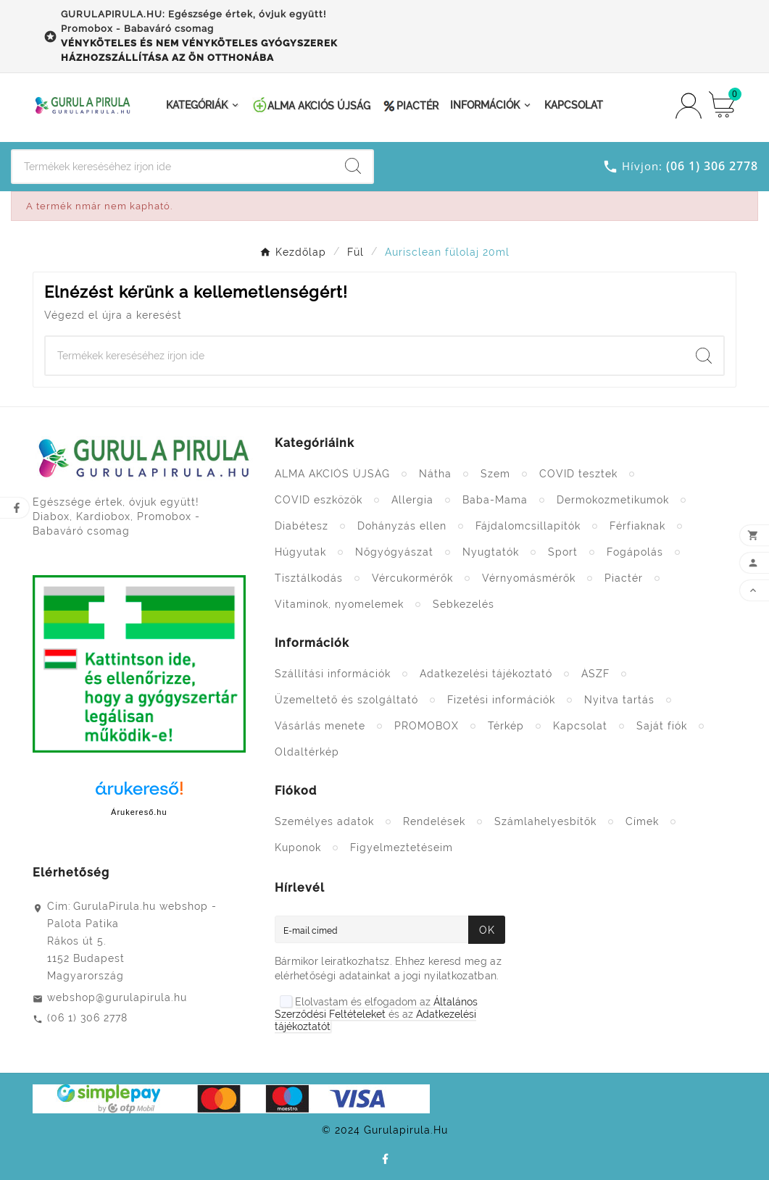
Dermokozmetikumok (613, 500)
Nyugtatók (490, 552)
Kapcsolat (580, 726)
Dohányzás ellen (401, 526)
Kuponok (298, 847)
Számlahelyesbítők (545, 821)
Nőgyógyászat (394, 552)
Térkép (506, 726)
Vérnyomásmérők (528, 578)
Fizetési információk (501, 700)
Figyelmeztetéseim (401, 847)
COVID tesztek (578, 474)
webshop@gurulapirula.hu (117, 997)
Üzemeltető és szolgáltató (346, 700)
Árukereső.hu (139, 812)
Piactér (623, 578)
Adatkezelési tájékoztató (486, 673)
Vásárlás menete (320, 726)
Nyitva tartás (619, 700)
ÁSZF (595, 673)
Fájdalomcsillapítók (528, 526)
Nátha (435, 474)
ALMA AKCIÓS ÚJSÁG (332, 474)
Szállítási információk (333, 673)
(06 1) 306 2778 (87, 1018)
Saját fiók (661, 726)
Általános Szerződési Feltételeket (376, 1008)
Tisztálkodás (309, 578)
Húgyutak (300, 552)
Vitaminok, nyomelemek (339, 604)
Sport (563, 552)
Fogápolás (635, 552)
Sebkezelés (463, 604)
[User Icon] (689, 106)
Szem (495, 474)
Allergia (412, 500)
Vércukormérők (412, 578)
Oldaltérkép (307, 752)
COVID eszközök (318, 500)
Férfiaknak (637, 526)
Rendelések (434, 821)
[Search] (172, 167)
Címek (642, 821)
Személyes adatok (324, 821)
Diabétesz (301, 526)
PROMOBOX (426, 726)
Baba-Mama (495, 500)
